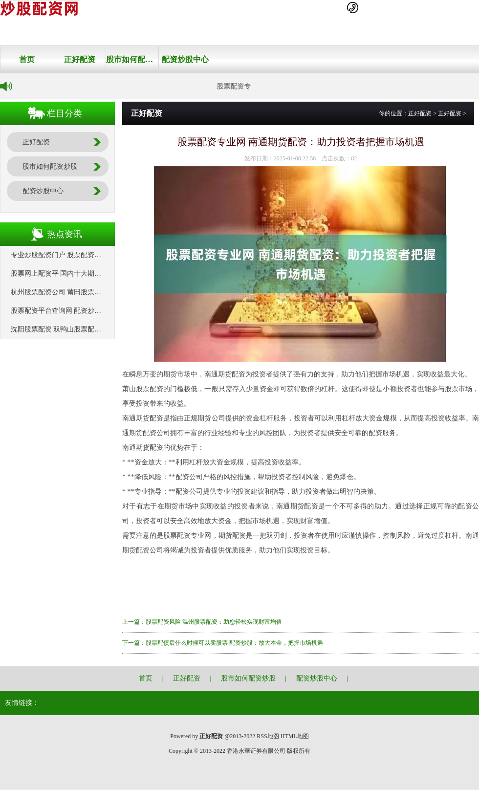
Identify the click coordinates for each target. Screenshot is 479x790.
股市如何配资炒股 (132, 59)
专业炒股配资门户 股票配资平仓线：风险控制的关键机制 (97, 255)
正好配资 (79, 59)
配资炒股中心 (185, 59)
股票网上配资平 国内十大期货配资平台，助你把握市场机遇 (101, 273)
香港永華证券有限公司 (256, 750)
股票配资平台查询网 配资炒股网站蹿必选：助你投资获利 (97, 310)
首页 (27, 59)
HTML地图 (295, 736)
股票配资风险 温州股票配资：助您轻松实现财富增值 (214, 621)
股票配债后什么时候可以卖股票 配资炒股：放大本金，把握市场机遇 (234, 642)
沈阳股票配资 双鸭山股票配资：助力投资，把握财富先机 (97, 329)
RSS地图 (268, 736)
